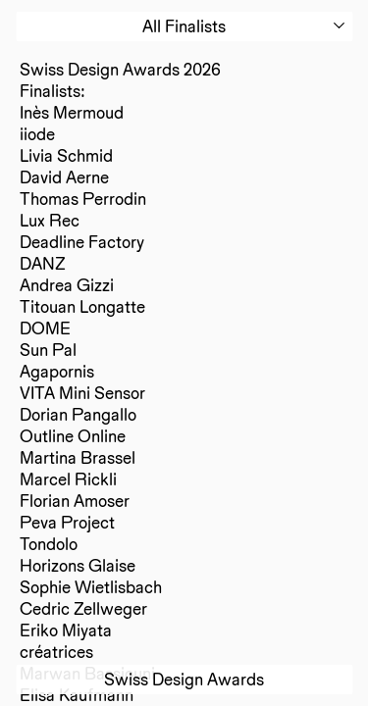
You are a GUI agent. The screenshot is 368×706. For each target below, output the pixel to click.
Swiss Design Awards (184, 679)
